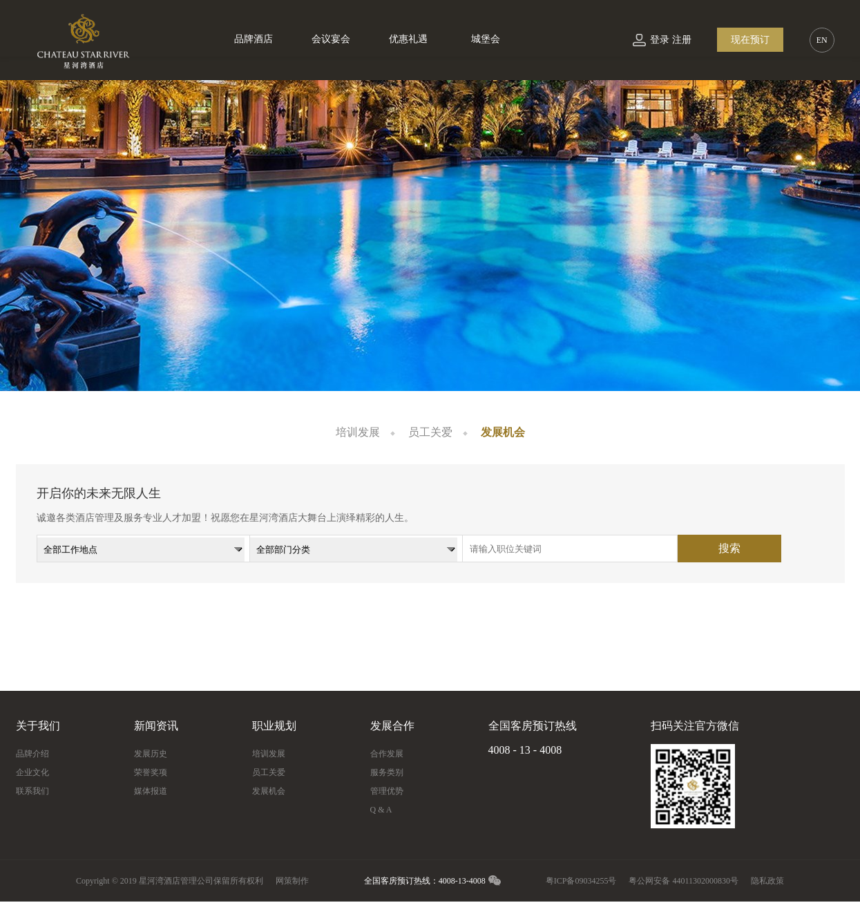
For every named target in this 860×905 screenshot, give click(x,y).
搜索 (729, 548)
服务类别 (386, 772)
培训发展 (358, 432)
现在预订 (750, 40)
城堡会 (485, 39)
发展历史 (150, 754)
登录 (659, 40)
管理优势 (386, 791)
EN (822, 40)
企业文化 (32, 772)
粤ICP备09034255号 (581, 881)
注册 (681, 40)
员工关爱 (430, 432)
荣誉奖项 (150, 772)
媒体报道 (150, 791)
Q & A (381, 809)
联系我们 (32, 791)
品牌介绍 (32, 754)
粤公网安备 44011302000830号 (683, 881)
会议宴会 (331, 39)
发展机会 (503, 432)
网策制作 (292, 881)
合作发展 (386, 754)
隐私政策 (767, 881)
